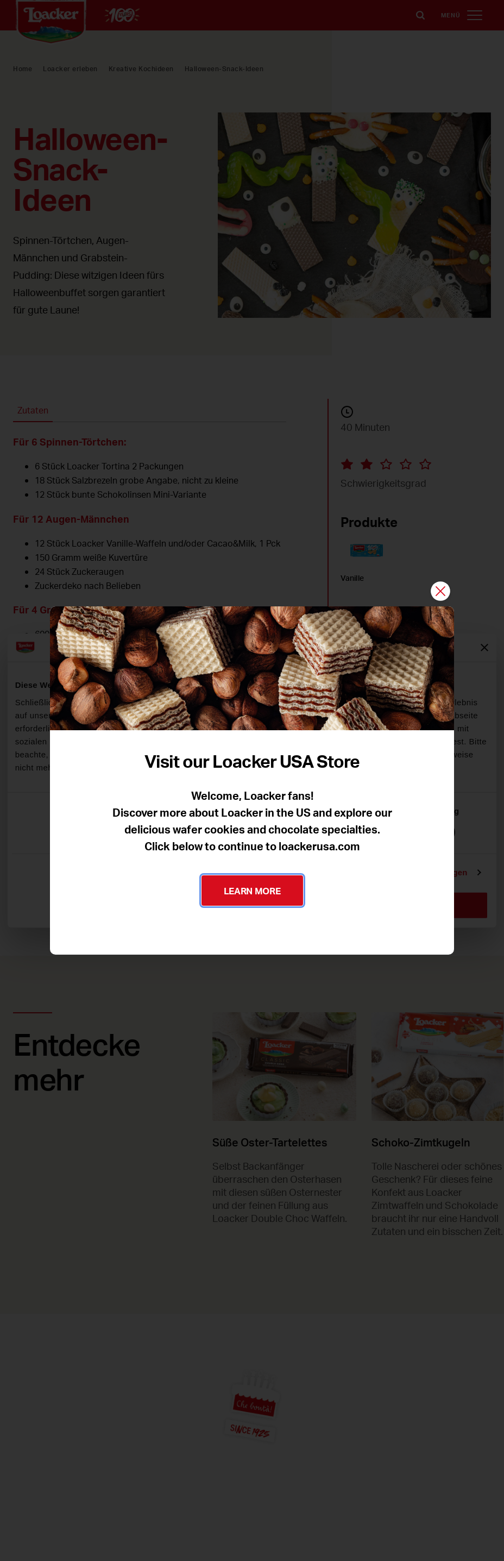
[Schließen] (440, 592)
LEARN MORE (252, 891)
